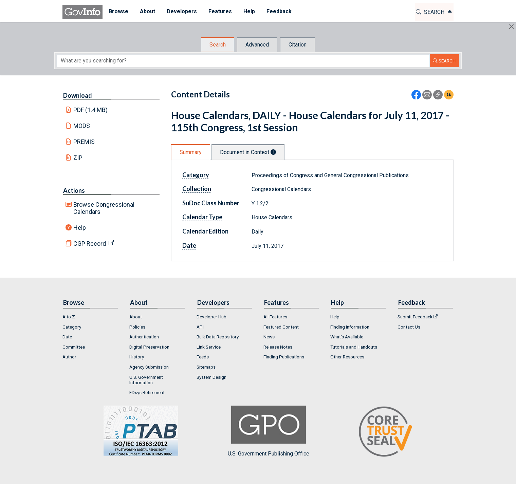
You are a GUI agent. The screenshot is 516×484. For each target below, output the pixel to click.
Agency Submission (149, 367)
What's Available (346, 336)
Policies (137, 327)
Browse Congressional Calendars (103, 208)
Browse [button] (118, 11)
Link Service (209, 347)
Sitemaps (206, 367)
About (135, 316)
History (136, 356)
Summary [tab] (191, 152)
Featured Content (281, 327)
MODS (81, 125)
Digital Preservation (149, 347)
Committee (73, 347)
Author (69, 356)
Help (79, 227)
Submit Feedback (415, 316)
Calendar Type (202, 217)
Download (77, 95)
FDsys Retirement (147, 392)
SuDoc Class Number (210, 203)
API (200, 327)
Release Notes (277, 347)
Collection (196, 188)
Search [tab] (217, 44)
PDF (90, 109)
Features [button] (220, 11)
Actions (74, 190)
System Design (211, 377)
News (269, 336)
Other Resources (347, 356)
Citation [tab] (298, 44)
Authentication (144, 336)
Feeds (203, 356)
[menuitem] (118, 12)
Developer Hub (211, 316)
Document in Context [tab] (248, 152)
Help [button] (249, 11)
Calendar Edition (205, 231)
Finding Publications (283, 356)
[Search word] (243, 60)
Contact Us (409, 327)
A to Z (68, 316)
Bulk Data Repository (218, 336)
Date (189, 245)
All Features (275, 316)
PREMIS (84, 141)
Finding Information (349, 327)
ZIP (77, 157)
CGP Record (89, 243)
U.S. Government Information (146, 379)
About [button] (147, 11)
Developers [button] (181, 11)
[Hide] (511, 26)
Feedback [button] (278, 11)
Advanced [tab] (257, 44)
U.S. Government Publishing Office (268, 431)
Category (195, 175)
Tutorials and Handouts (353, 347)
